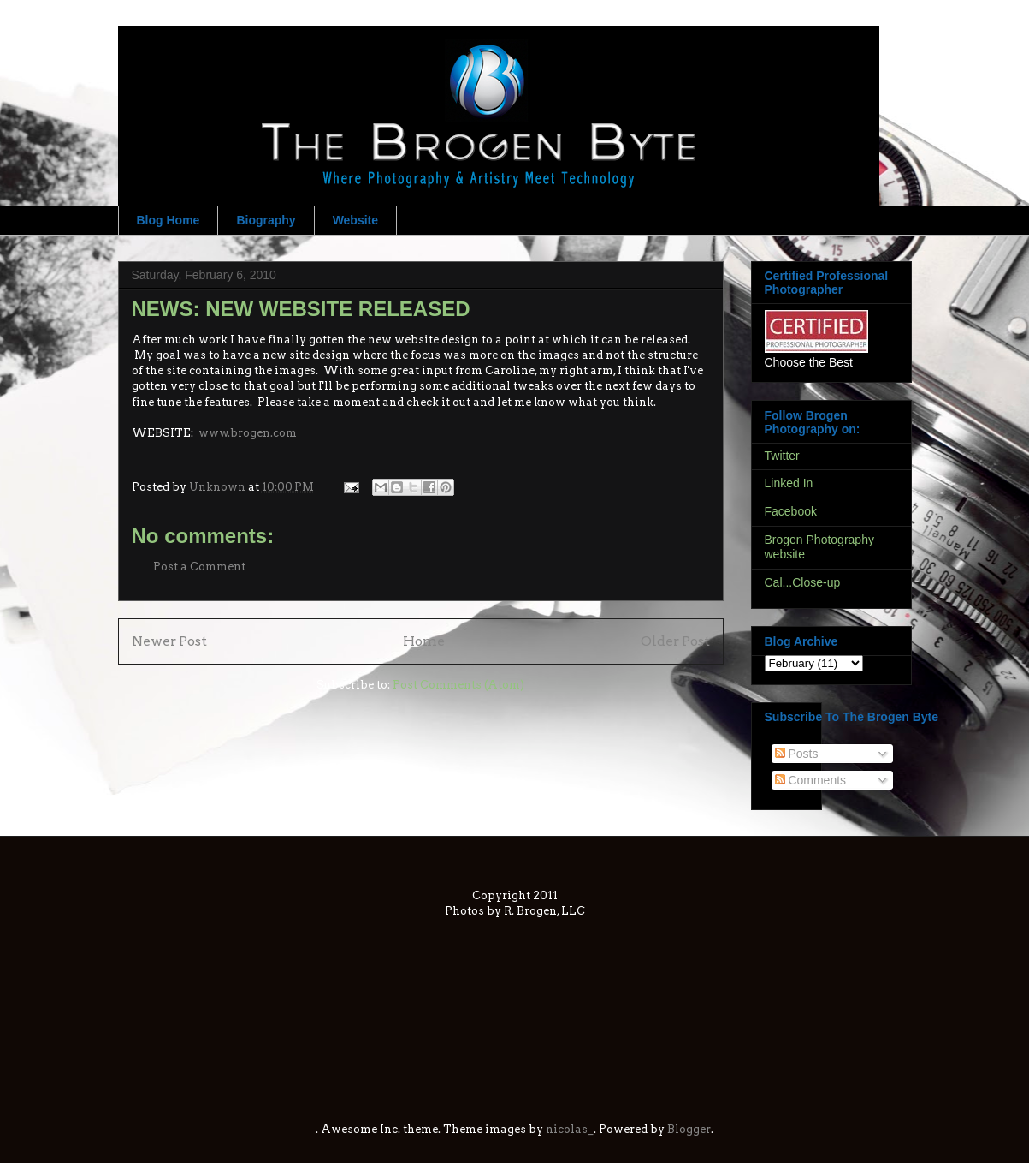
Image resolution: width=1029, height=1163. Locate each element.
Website (355, 220)
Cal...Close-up (803, 582)
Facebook (791, 511)
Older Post (675, 641)
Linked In (789, 483)
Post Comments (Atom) (458, 684)
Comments (811, 780)
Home (424, 641)
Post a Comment (199, 566)
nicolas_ (570, 1129)
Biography (265, 220)
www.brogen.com (247, 432)
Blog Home (168, 220)
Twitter (782, 455)
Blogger (689, 1129)
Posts (797, 753)
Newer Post (169, 641)
